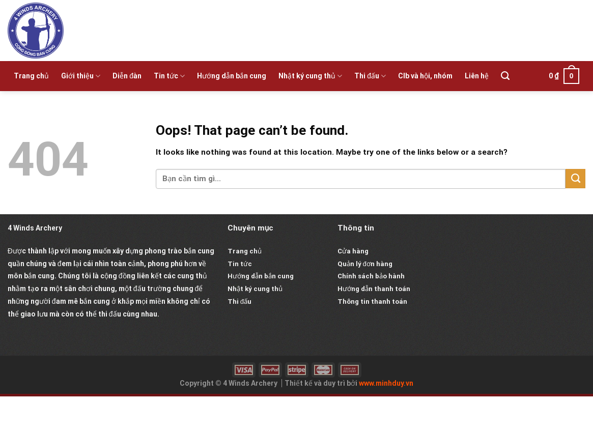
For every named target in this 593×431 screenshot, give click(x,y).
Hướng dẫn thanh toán (373, 289)
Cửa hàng (353, 251)
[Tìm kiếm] (505, 76)
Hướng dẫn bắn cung (231, 76)
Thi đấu (370, 76)
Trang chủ (31, 76)
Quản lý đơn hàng (364, 264)
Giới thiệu (80, 76)
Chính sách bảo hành (371, 276)
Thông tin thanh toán (372, 301)
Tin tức (169, 76)
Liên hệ (477, 76)
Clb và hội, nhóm (425, 76)
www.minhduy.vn (386, 383)
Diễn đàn (127, 76)
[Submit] (575, 178)
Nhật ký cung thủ (310, 76)
